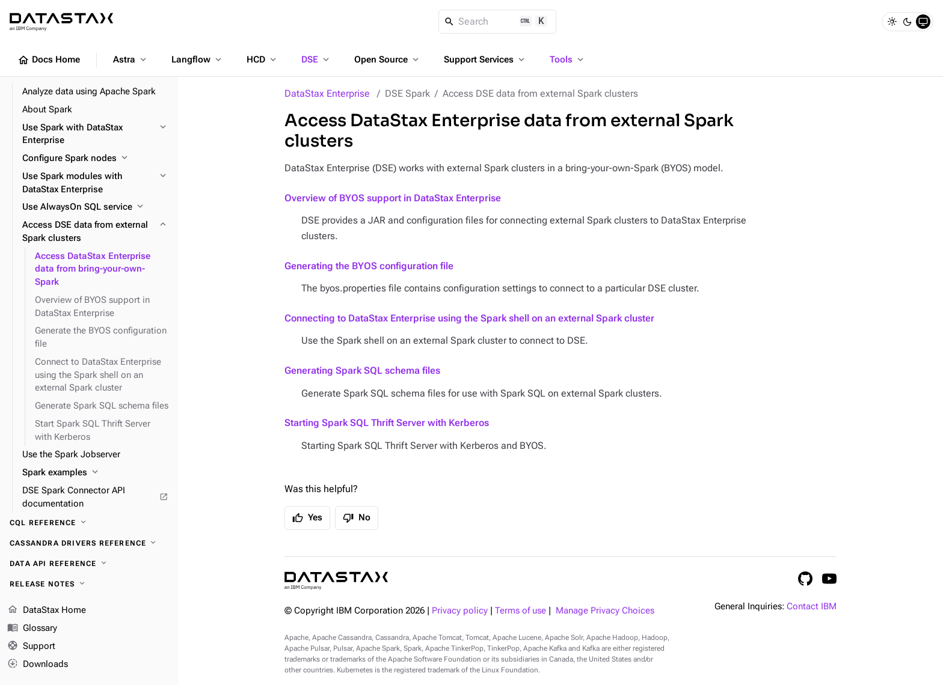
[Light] (892, 21)
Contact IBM (812, 606)
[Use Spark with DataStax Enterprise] (95, 134)
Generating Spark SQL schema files (362, 370)
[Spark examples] (95, 473)
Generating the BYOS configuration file (368, 266)
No (356, 518)
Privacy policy (460, 611)
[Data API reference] (89, 563)
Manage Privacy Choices (605, 611)
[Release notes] (89, 584)
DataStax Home (46, 610)
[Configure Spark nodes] (95, 159)
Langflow (197, 59)
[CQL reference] (89, 523)
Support (31, 646)
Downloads (37, 664)
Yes (307, 518)
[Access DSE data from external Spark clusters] (95, 232)
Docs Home (48, 60)
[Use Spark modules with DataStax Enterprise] (95, 183)
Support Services (485, 59)
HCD (262, 59)
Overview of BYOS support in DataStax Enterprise (392, 198)
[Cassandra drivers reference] (89, 543)
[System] (923, 21)
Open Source (387, 59)
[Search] (497, 22)
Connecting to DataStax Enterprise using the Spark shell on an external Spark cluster (469, 318)
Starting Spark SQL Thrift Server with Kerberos (386, 422)
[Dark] (907, 21)
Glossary (32, 628)
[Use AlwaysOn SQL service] (95, 207)
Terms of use (520, 611)
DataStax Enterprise (327, 93)
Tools (568, 59)
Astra (131, 59)
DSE (316, 59)
